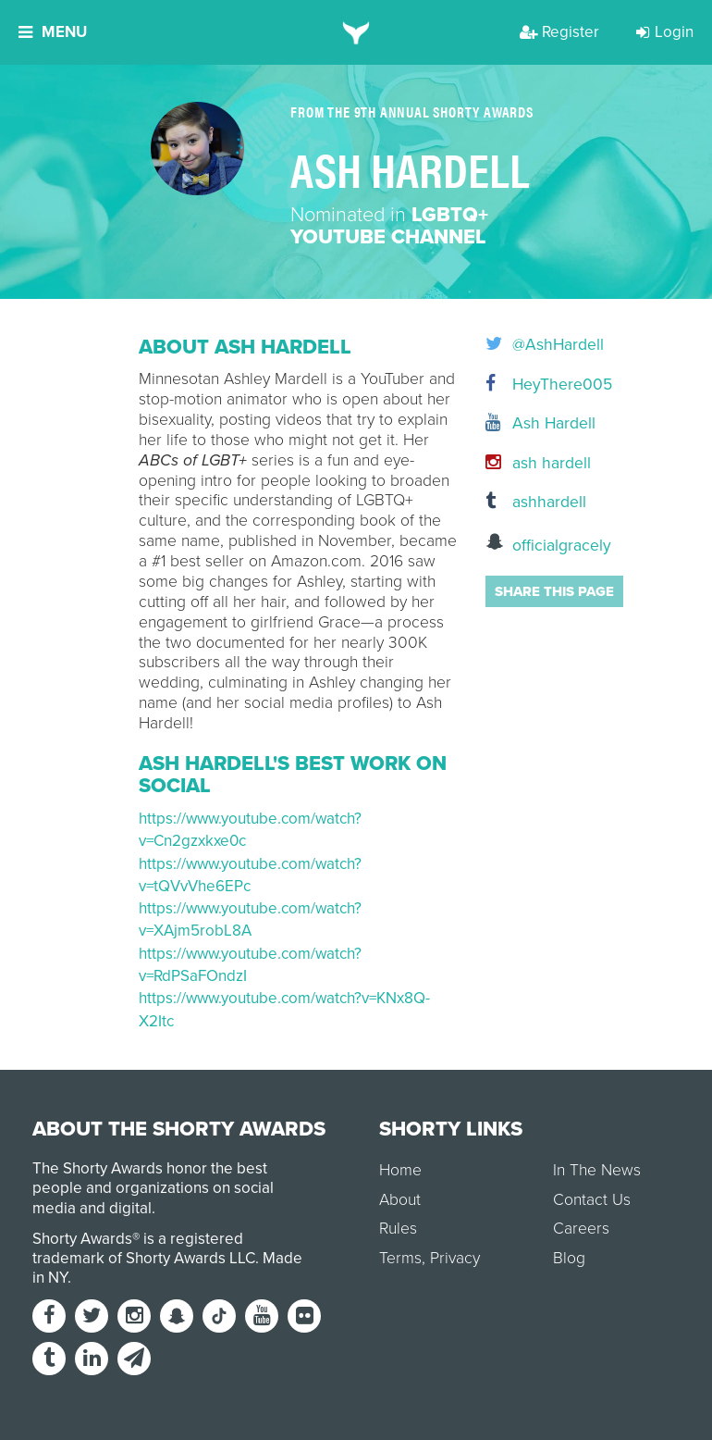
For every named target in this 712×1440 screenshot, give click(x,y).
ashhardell (529, 502)
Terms (400, 1258)
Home (400, 1170)
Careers (581, 1228)
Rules (398, 1228)
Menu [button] (52, 32)
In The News (597, 1170)
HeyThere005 (529, 384)
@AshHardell (529, 345)
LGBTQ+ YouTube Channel (389, 226)
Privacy (455, 1258)
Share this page (554, 591)
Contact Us (592, 1200)
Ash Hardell (529, 423)
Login (665, 32)
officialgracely (529, 543)
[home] (356, 32)
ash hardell (529, 463)
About (400, 1200)
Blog (569, 1258)
